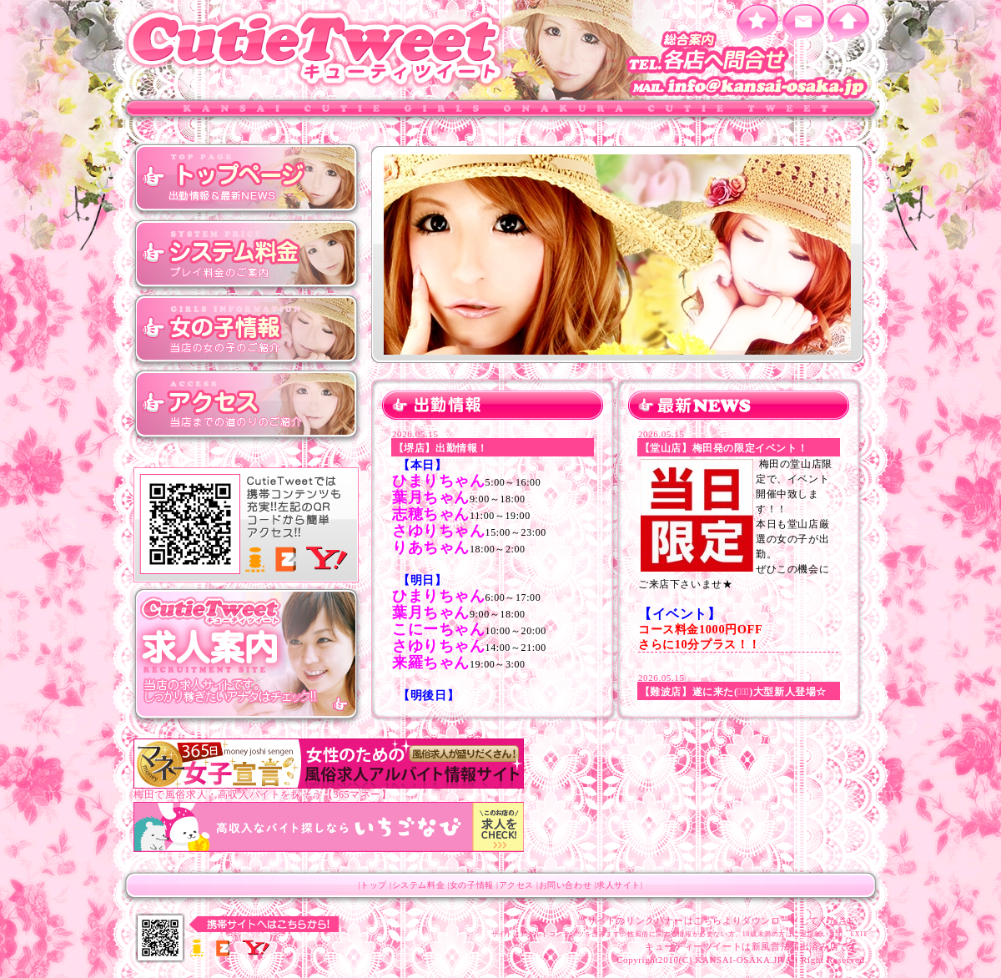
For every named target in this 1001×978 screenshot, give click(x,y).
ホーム (849, 23)
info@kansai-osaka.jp (751, 87)
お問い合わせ (565, 885)
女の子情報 (246, 329)
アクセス (246, 404)
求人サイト (618, 885)
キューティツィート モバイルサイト (246, 525)
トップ (246, 179)
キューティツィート (317, 48)
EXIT (859, 934)
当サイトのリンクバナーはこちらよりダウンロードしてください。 (722, 920)
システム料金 (246, 254)
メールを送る (803, 23)
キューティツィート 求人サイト (246, 655)
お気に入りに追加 (757, 23)
